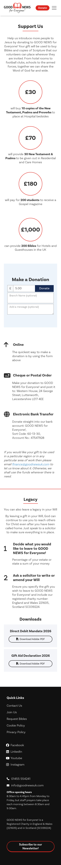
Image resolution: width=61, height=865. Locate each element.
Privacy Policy (16, 732)
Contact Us (14, 705)
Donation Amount (24, 288)
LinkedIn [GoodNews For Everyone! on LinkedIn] (30, 751)
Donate (42, 7)
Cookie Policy (16, 725)
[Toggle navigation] (54, 8)
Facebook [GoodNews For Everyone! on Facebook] (30, 745)
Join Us (12, 712)
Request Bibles (17, 719)
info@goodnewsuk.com (27, 785)
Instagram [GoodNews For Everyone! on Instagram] (30, 764)
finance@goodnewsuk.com (30, 464)
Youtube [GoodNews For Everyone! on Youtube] (30, 758)
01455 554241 (20, 779)
